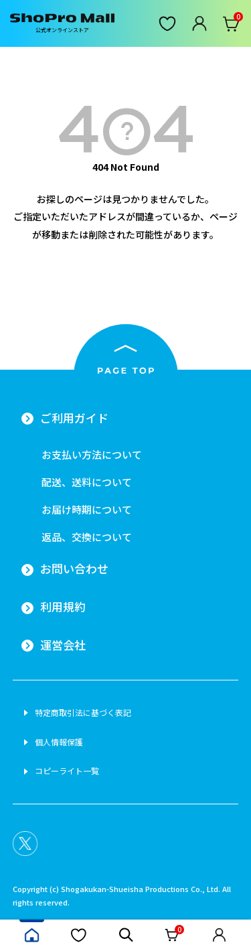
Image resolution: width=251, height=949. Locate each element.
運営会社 (63, 645)
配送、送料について (86, 482)
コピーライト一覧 (67, 770)
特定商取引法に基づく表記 (83, 712)
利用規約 (63, 607)
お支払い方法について (91, 454)
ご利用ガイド (74, 418)
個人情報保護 (59, 742)
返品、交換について (86, 537)
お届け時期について (86, 509)
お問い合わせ (74, 569)
